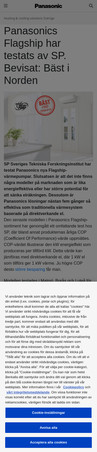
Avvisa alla (48, 428)
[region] (48, 367)
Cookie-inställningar (48, 413)
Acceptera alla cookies (48, 442)
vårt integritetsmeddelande (27, 392)
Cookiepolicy (73, 387)
